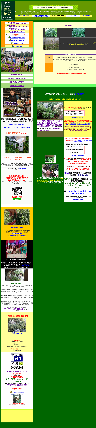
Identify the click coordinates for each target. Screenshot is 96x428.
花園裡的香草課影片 (17, 86)
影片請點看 (26, 265)
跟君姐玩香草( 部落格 (23, 16)
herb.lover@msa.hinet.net (17, 392)
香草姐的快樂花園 (17, 46)
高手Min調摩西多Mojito (16, 124)
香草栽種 (15, 43)
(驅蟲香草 (21, 38)
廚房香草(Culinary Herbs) (18, 26)
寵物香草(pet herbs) (17, 40)
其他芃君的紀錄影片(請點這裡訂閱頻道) (17, 236)
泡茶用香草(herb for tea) (17, 23)
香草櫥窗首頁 (79, 94)
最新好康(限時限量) (41, 16)
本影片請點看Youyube (17, 233)
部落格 (27, 259)
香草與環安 (14, 38)
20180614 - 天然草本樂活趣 (13, 309)
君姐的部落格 (22, 169)
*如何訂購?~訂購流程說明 (78, 117)
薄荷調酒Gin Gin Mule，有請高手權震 (16, 127)
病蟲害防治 (20, 43)
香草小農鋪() (17, 35)
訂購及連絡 (73, 16)
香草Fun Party (17, 333)
